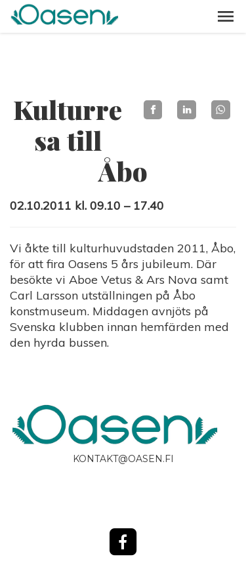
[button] (225, 16)
